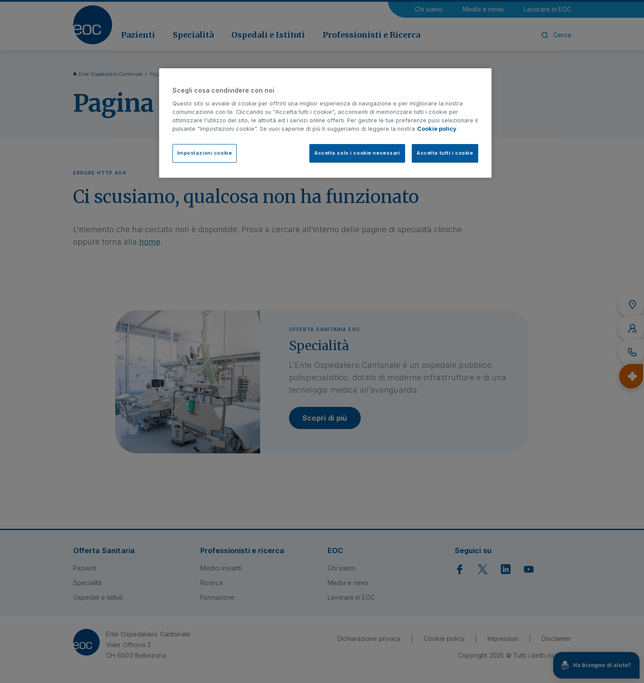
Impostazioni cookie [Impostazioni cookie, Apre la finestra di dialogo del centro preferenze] (204, 153)
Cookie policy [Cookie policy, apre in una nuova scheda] (437, 128)
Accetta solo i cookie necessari (357, 153)
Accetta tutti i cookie (445, 153)
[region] (325, 123)
